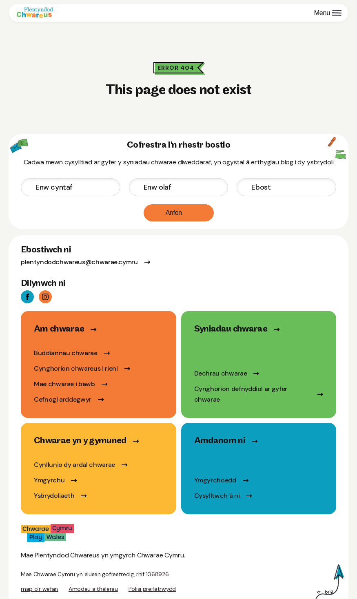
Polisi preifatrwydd (152, 588)
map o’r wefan (39, 588)
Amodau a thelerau (93, 588)
